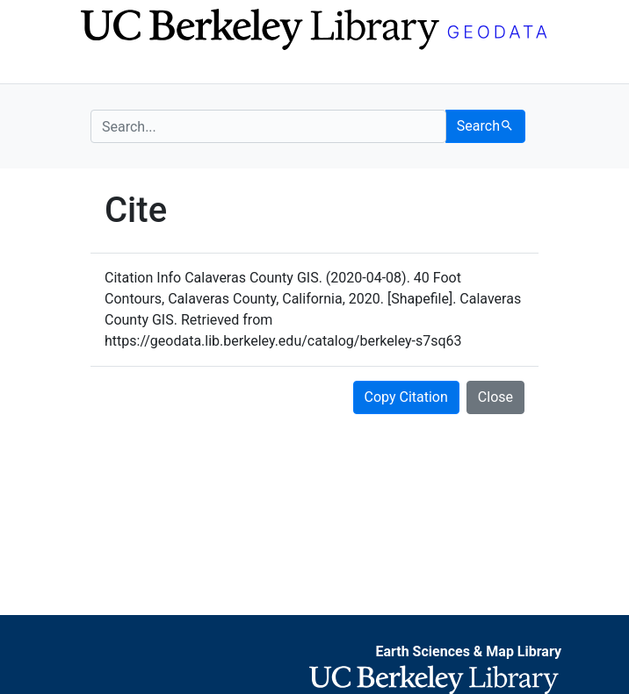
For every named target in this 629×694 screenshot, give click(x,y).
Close (495, 397)
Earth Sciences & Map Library (468, 651)
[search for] (268, 126)
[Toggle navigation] (102, 68)
